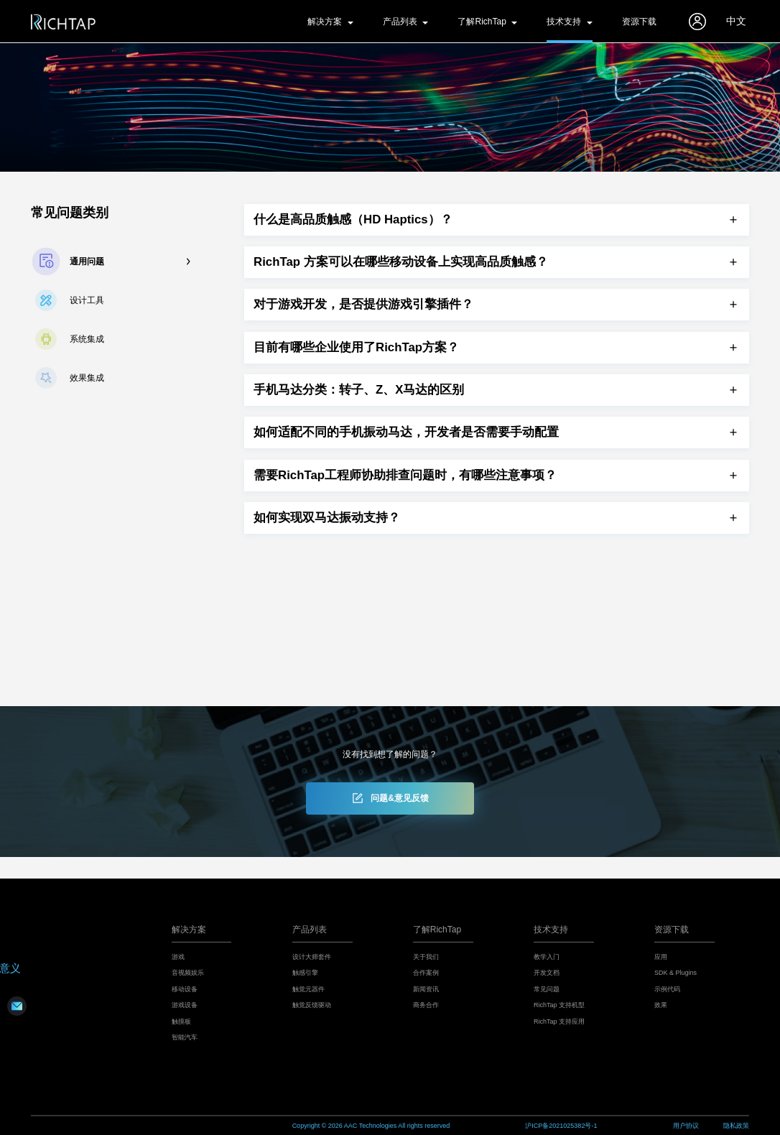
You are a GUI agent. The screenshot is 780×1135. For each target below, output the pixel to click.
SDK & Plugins (675, 972)
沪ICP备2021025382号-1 (561, 1125)
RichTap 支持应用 (559, 1021)
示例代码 (667, 989)
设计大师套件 (311, 956)
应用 (660, 956)
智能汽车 (185, 1037)
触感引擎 (305, 972)
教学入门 (547, 956)
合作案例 (426, 972)
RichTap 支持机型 (559, 1005)
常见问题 (547, 989)
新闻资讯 (426, 989)
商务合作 (426, 1005)
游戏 (178, 956)
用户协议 (686, 1125)
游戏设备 (185, 1005)
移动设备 (185, 989)
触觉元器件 (308, 989)
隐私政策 (736, 1125)
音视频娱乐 (188, 972)
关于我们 (426, 956)
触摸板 (181, 1021)
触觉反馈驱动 (311, 1005)
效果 (660, 1005)
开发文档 (547, 972)
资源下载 (639, 22)
